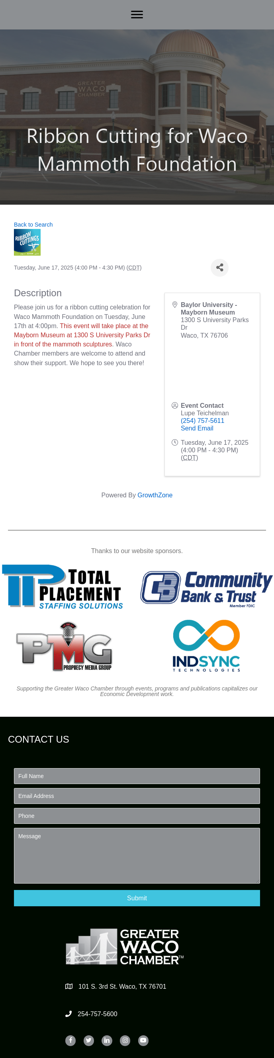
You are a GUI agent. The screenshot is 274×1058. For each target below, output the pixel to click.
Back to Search (33, 224)
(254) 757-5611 (202, 420)
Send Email (197, 428)
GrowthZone (154, 495)
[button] (137, 898)
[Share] (220, 268)
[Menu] (137, 15)
